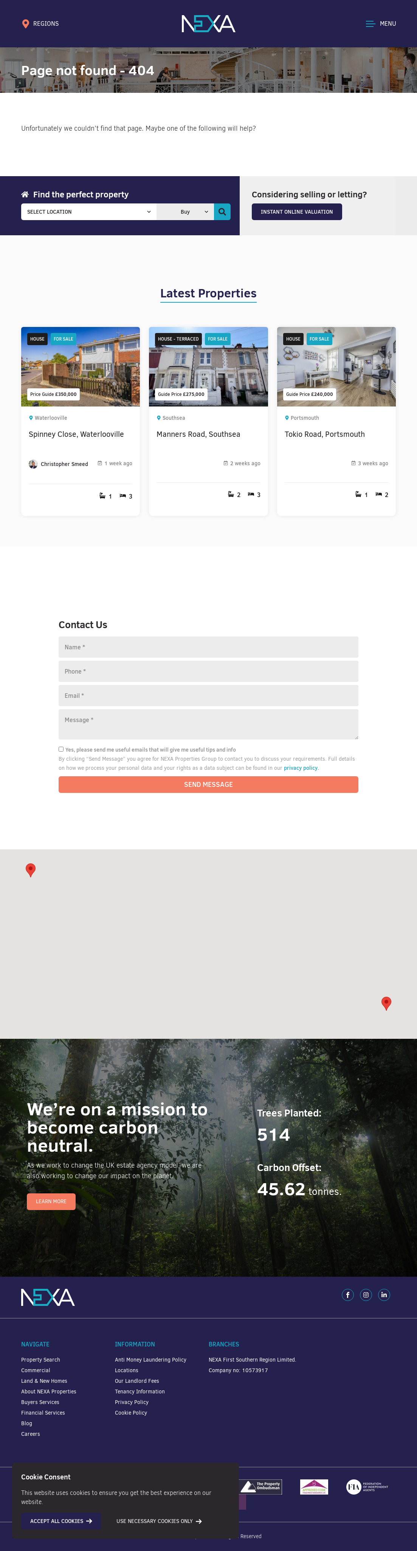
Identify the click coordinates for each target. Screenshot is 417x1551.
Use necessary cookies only (159, 1521)
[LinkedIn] (384, 1295)
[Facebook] (348, 1295)
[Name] (209, 647)
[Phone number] (209, 671)
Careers (30, 1434)
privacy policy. (301, 768)
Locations (126, 1370)
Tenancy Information (140, 1391)
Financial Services (43, 1413)
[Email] (209, 695)
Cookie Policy (131, 1413)
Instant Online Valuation (297, 212)
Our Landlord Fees (137, 1381)
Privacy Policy (132, 1402)
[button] (386, 1004)
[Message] (209, 724)
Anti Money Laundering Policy (150, 1359)
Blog (26, 1423)
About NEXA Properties (48, 1391)
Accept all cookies (61, 1521)
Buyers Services (40, 1402)
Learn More (51, 1201)
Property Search (40, 1359)
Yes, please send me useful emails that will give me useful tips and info (147, 750)
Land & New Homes (44, 1381)
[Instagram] (366, 1295)
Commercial (35, 1370)
